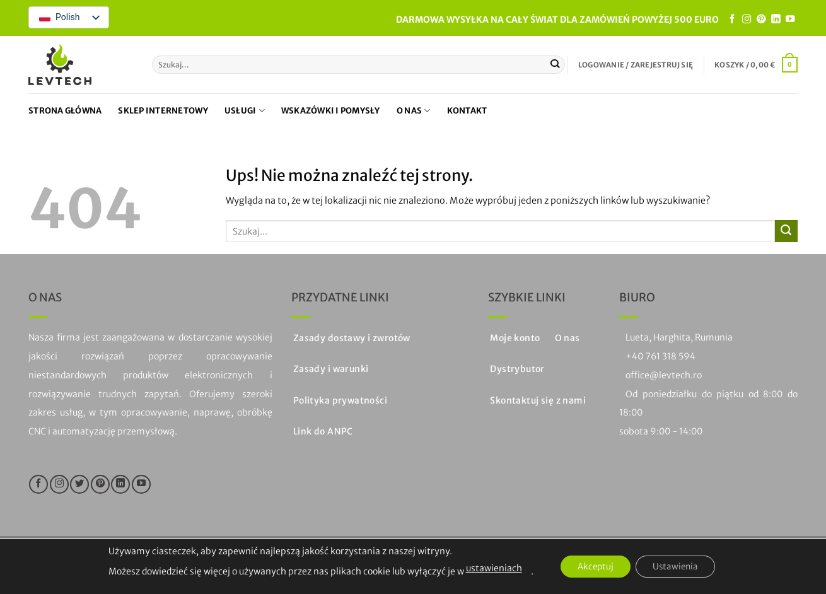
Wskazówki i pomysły (330, 110)
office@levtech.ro (663, 375)
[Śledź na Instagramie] (746, 20)
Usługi (244, 111)
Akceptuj (593, 567)
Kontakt (467, 110)
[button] (635, 65)
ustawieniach (488, 568)
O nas (414, 111)
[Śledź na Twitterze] (79, 484)
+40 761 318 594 (660, 356)
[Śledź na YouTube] (790, 20)
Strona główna (65, 110)
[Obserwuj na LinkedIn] (775, 20)
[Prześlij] (555, 64)
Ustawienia (678, 567)
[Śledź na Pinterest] (761, 20)
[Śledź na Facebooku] (732, 20)
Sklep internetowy (162, 110)
